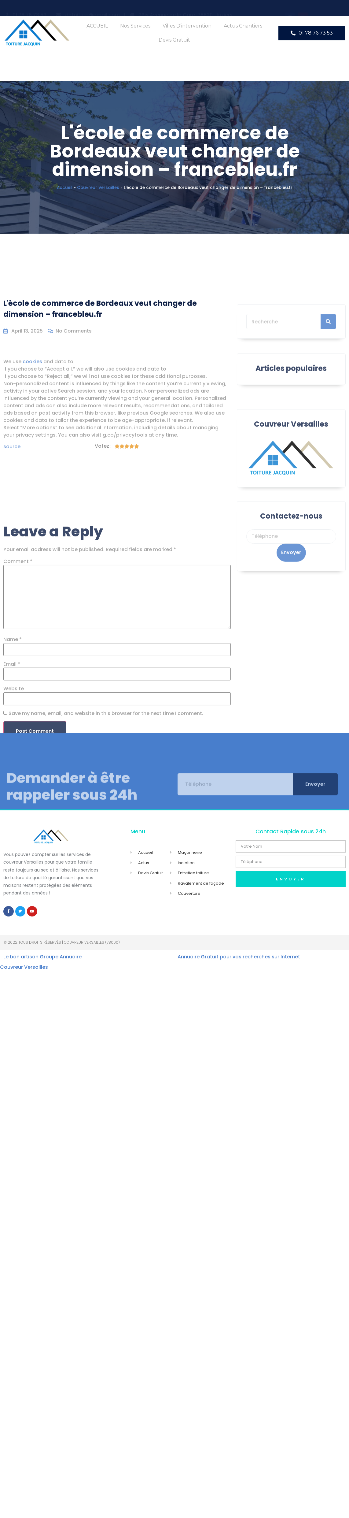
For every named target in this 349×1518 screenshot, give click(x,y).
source (11, 514)
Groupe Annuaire (61, 956)
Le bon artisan (21, 956)
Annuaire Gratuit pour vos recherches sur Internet (239, 956)
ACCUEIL (97, 26)
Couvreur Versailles (98, 188)
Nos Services (135, 26)
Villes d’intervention (187, 26)
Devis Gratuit (174, 40)
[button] (311, 33)
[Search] (328, 345)
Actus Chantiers (243, 26)
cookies (32, 429)
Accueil (64, 188)
